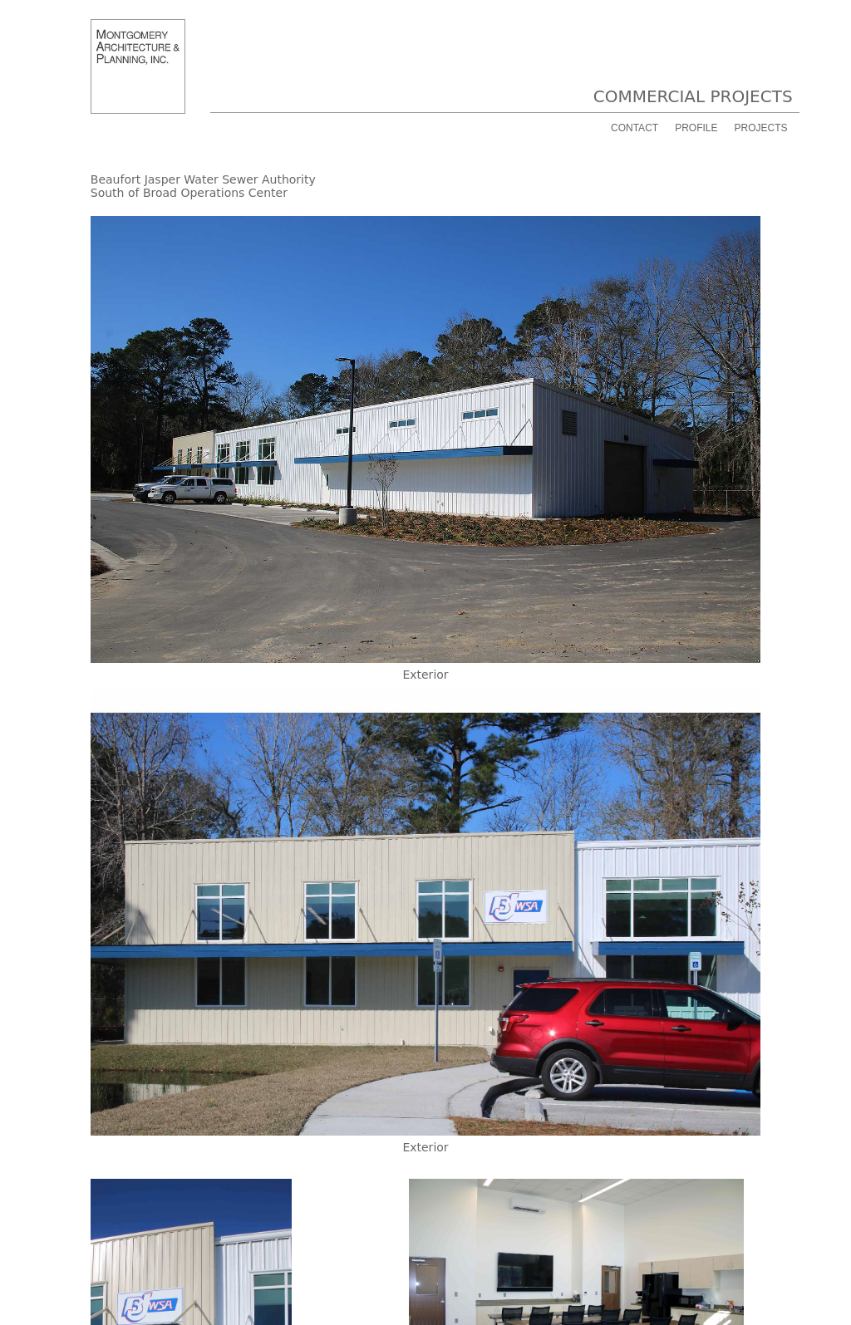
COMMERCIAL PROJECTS (693, 96)
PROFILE (696, 128)
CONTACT (634, 128)
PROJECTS (760, 128)
